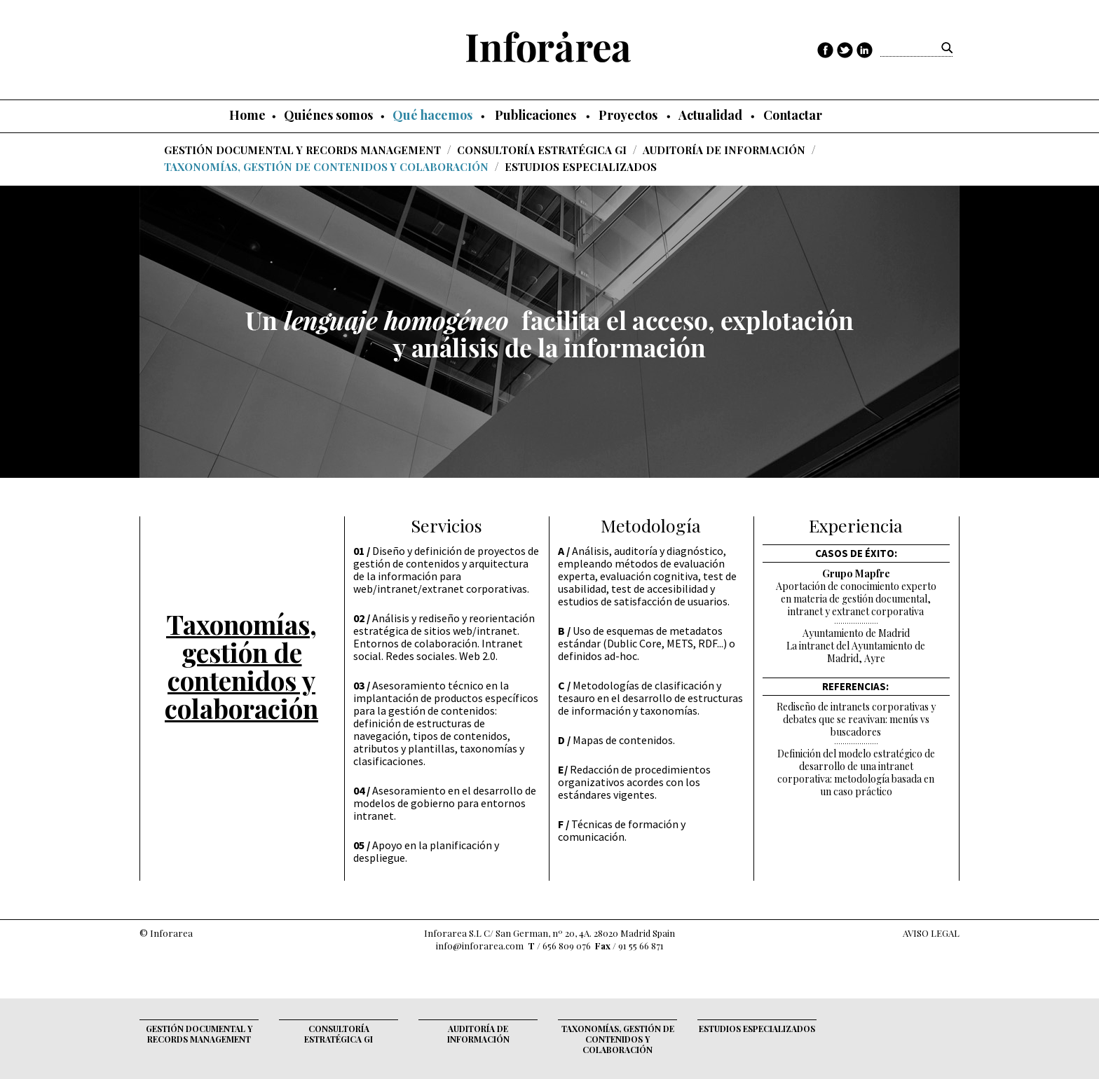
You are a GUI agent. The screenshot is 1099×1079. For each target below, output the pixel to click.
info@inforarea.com (480, 945)
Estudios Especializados (581, 166)
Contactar (792, 114)
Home (247, 114)
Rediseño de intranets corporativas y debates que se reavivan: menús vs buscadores (856, 719)
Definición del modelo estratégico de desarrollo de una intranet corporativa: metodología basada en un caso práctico (856, 773)
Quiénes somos (328, 114)
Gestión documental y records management (302, 149)
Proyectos (628, 114)
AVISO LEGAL (931, 933)
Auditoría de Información (724, 149)
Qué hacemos (432, 114)
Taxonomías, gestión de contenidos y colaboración (326, 166)
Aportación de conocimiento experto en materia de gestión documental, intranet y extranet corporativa (856, 599)
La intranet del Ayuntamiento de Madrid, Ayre (855, 652)
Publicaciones (535, 114)
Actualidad (710, 114)
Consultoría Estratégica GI (542, 149)
